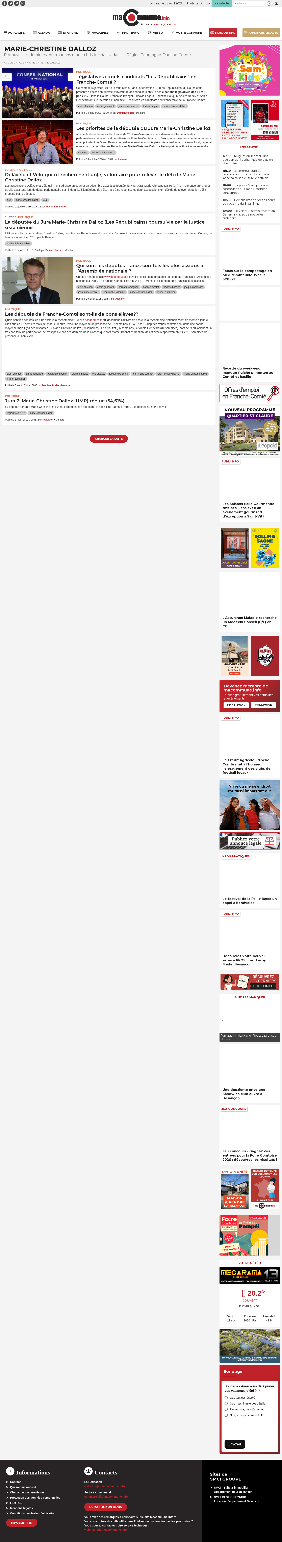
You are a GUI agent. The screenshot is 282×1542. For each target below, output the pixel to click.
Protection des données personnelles (35, 1497)
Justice (10, 217)
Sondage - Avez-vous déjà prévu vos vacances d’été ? (249, 1388)
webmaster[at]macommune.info (105, 1529)
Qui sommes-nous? (23, 1487)
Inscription (236, 705)
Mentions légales (21, 1508)
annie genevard (105, 106)
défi (9, 200)
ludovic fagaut (150, 106)
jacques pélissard (193, 287)
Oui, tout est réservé (242, 1397)
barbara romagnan (128, 287)
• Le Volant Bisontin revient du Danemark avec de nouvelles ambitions (249, 214)
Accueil (9, 62)
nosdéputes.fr (93, 320)
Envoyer (234, 1444)
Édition (146, 24)
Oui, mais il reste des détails (247, 1403)
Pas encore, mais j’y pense (246, 1409)
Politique (83, 71)
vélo (45, 200)
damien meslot (151, 287)
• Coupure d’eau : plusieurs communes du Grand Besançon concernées (245, 188)
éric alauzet (98, 373)
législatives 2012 (16, 413)
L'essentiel (249, 147)
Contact (15, 1482)
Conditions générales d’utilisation (32, 1513)
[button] (269, 3)
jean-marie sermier (129, 106)
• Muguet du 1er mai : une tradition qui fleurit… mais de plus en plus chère (248, 159)
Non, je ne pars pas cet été (246, 1415)
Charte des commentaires (27, 1492)
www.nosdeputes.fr (116, 276)
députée (82, 152)
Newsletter (21, 1522)
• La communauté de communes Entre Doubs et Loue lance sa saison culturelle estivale (246, 174)
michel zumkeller (166, 292)
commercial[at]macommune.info (106, 1496)
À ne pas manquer (250, 997)
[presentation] (223, 1020)
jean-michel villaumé (114, 292)
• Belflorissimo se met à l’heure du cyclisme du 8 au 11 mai (249, 201)
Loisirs (10, 169)
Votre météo (249, 1263)
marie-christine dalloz (174, 106)
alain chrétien (85, 106)
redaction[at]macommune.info (104, 1486)
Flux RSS (16, 1503)
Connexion (263, 705)
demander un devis (105, 1507)
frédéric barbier (171, 287)
